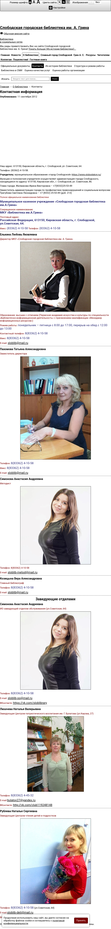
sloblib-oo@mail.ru (20, 698)
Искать (5, 78)
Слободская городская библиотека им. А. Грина (44, 27)
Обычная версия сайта (16, 33)
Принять (81, 920)
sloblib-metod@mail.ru (22, 572)
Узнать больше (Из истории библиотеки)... (52, 49)
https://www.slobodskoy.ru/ (86, 174)
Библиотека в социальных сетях (11, 40)
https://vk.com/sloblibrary (30, 703)
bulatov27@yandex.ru (21, 800)
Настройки (59, 7)
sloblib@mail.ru (18, 343)
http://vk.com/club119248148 (32, 805)
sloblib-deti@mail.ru (20, 912)
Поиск (54, 79)
